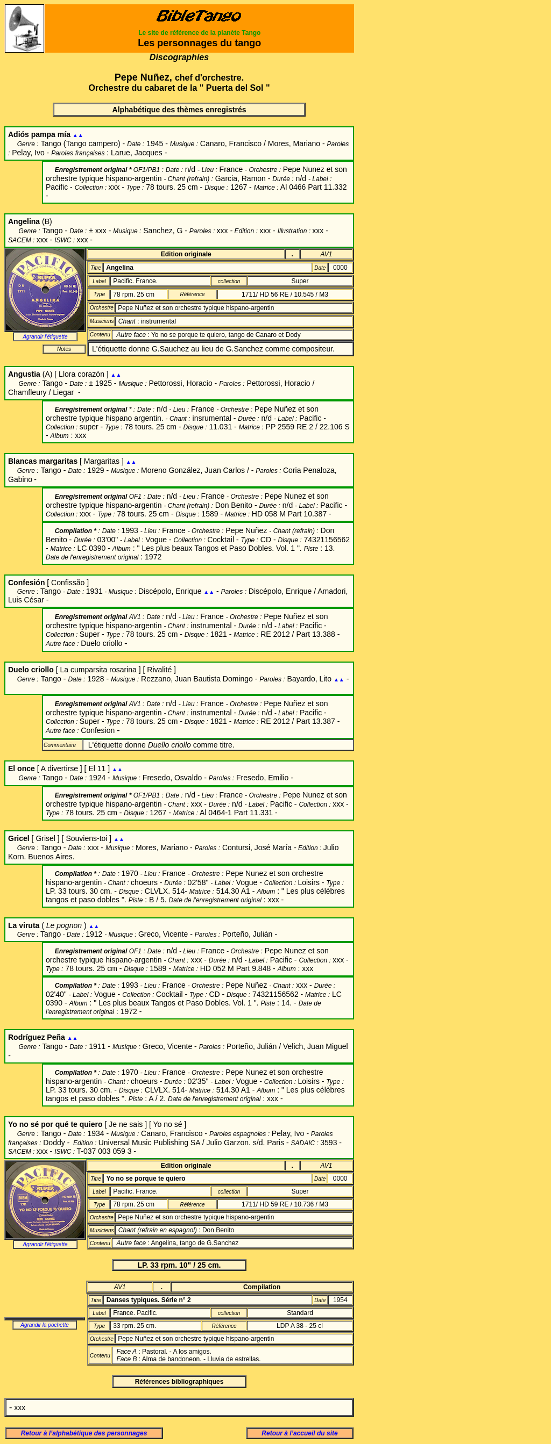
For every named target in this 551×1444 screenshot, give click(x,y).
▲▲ (78, 135)
